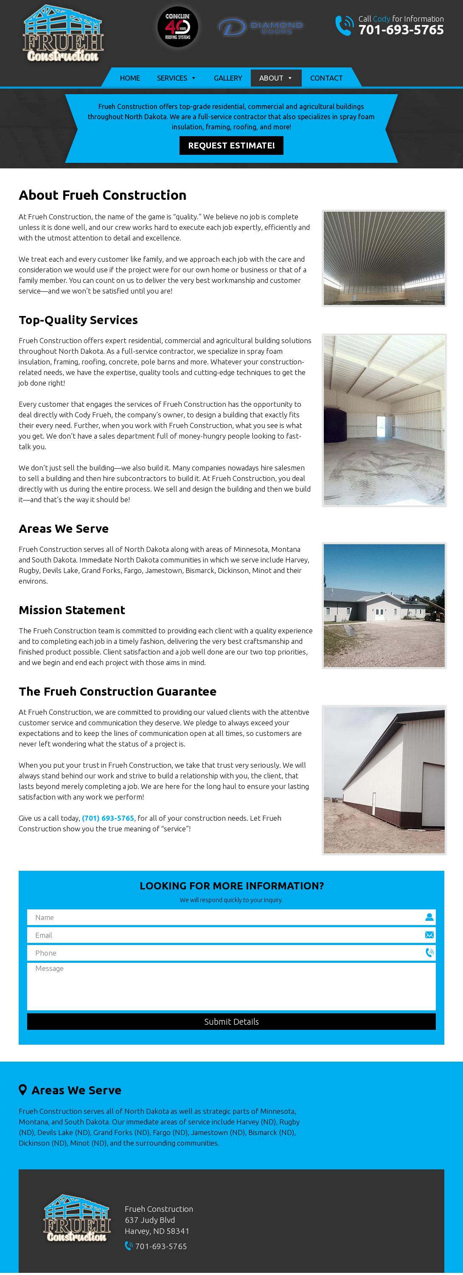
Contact (326, 78)
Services (177, 78)
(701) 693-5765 (108, 818)
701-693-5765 (401, 29)
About (276, 78)
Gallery (228, 78)
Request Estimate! (231, 145)
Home (130, 78)
